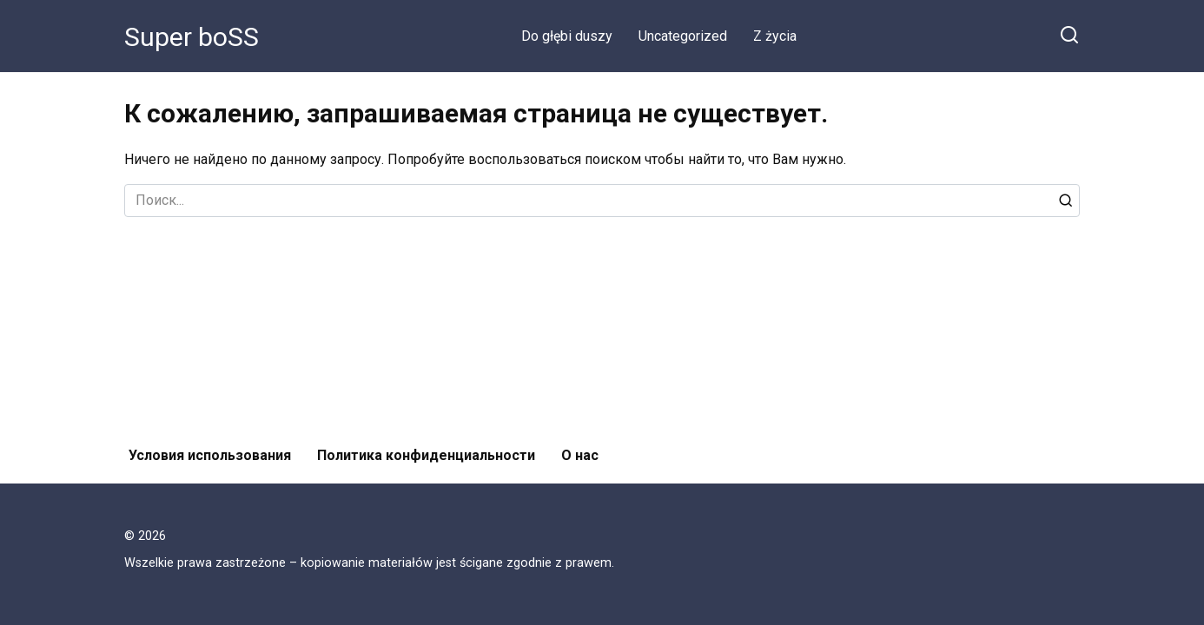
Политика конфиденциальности (426, 455)
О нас (580, 455)
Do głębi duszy (566, 36)
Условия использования (210, 455)
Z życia (775, 36)
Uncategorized (682, 36)
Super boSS (191, 37)
